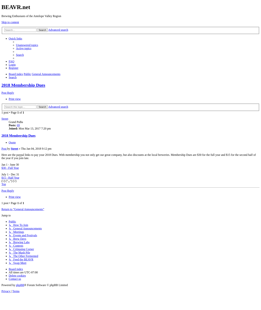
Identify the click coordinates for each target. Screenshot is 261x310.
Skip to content (10, 22)
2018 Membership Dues (23, 85)
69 (18, 125)
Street (4, 118)
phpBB (20, 285)
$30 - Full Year (10, 167)
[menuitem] (27, 45)
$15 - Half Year (10, 177)
